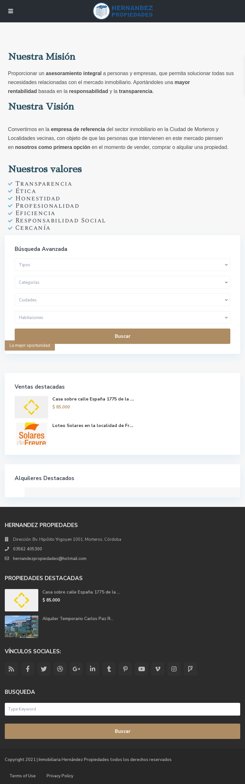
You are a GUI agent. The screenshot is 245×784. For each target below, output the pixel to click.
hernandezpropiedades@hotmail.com (49, 559)
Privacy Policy (60, 776)
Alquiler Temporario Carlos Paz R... (77, 619)
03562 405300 (27, 549)
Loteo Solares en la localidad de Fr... (92, 426)
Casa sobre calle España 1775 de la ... (93, 399)
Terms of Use (22, 776)
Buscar (122, 336)
